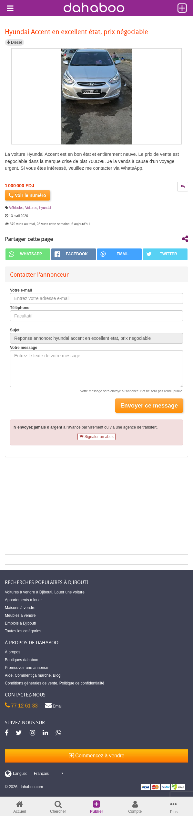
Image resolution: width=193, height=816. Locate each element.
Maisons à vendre (20, 607)
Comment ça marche (33, 675)
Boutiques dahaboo (21, 660)
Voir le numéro (27, 195)
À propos (12, 652)
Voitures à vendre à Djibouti (28, 592)
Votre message (23, 347)
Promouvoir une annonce (26, 667)
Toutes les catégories (23, 631)
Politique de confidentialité (81, 683)
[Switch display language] (34, 773)
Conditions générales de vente (31, 683)
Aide (9, 675)
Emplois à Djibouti (20, 623)
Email (53, 705)
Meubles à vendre (20, 615)
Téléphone (19, 307)
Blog (57, 675)
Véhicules (16, 208)
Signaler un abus (96, 436)
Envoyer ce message (149, 405)
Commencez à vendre (97, 755)
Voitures (31, 208)
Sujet (14, 330)
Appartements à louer (23, 600)
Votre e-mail (21, 290)
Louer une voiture (69, 592)
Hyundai (45, 208)
